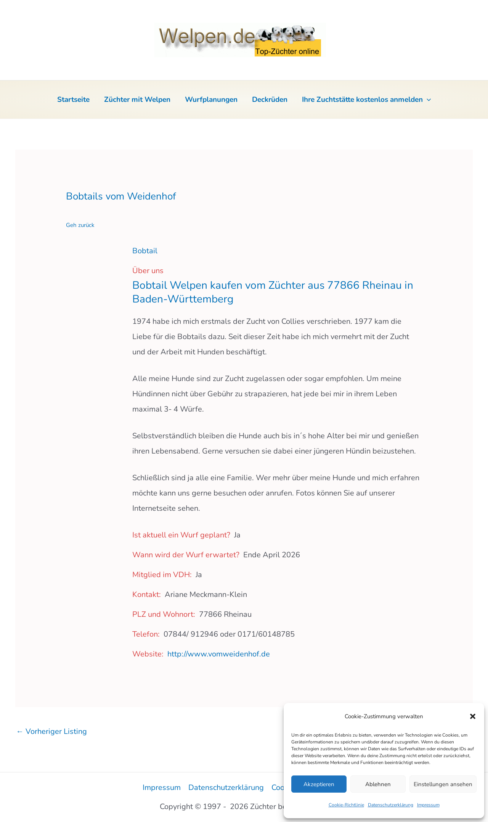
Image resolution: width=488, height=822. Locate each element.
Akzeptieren (318, 784)
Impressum (428, 805)
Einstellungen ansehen (443, 784)
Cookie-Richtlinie (346, 805)
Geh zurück (80, 225)
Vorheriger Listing (51, 731)
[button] (473, 716)
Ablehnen (378, 784)
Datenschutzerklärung (390, 805)
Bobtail (144, 251)
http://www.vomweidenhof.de (218, 654)
